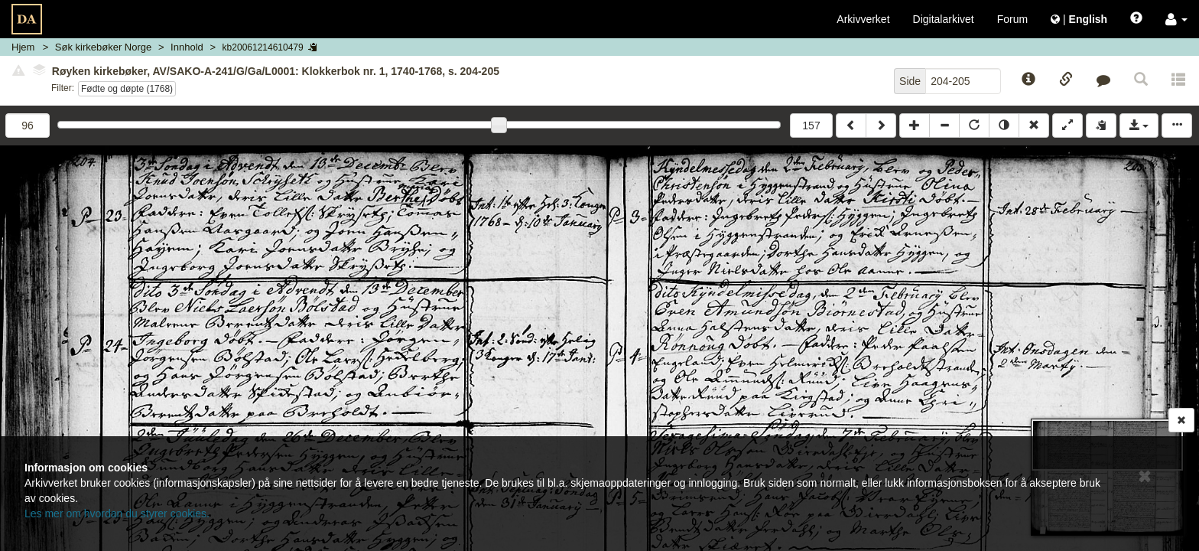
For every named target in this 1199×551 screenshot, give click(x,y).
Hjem (22, 47)
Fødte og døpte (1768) (127, 88)
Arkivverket (863, 19)
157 (811, 125)
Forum (1012, 19)
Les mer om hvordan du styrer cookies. (117, 513)
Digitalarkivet (943, 19)
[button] (1176, 19)
